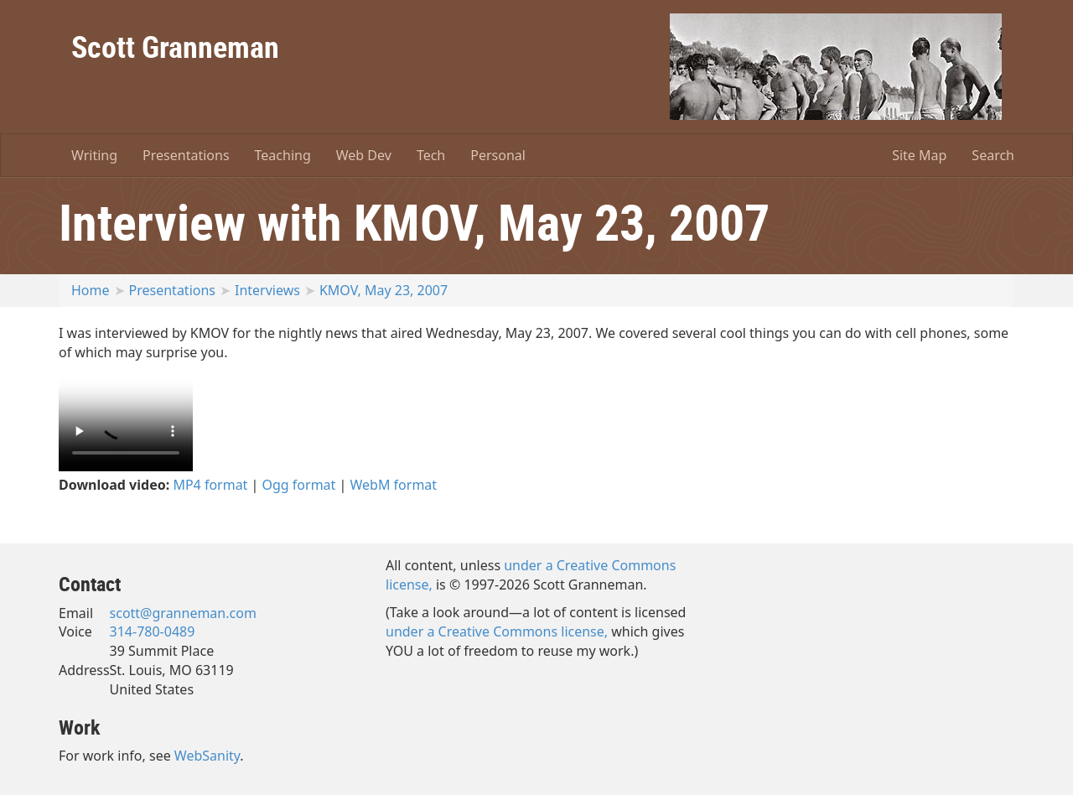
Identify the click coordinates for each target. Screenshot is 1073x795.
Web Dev (363, 155)
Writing (94, 155)
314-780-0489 (152, 631)
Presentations (186, 155)
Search (993, 155)
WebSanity (207, 755)
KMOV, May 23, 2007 (383, 290)
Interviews (267, 290)
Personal (498, 155)
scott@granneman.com (183, 613)
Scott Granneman (175, 46)
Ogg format (299, 484)
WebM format (394, 484)
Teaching (283, 155)
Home (90, 290)
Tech (431, 155)
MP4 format (210, 484)
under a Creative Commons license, (497, 631)
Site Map (919, 155)
